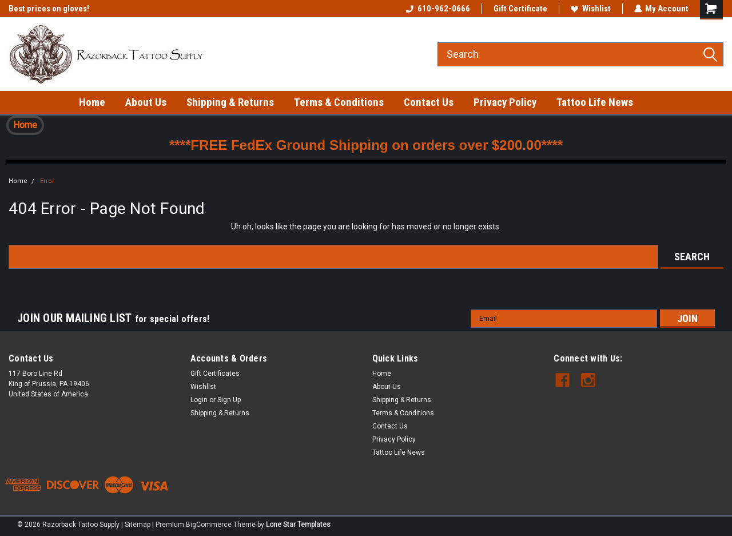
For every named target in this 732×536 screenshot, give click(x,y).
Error (47, 181)
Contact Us (428, 102)
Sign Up (229, 400)
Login (199, 400)
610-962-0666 (437, 8)
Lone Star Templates (298, 525)
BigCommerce (209, 525)
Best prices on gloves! (49, 8)
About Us (145, 102)
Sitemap (137, 525)
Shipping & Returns (230, 102)
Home (92, 102)
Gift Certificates (215, 374)
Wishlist (590, 8)
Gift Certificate (520, 8)
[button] (25, 125)
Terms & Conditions (339, 102)
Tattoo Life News (594, 102)
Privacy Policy (505, 102)
